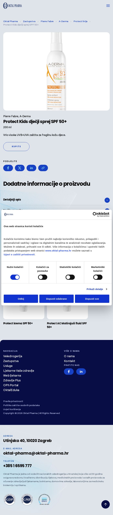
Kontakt (69, 361)
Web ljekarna (12, 375)
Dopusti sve (92, 298)
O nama (69, 356)
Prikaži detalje (95, 289)
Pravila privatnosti (13, 401)
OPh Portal (10, 385)
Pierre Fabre (47, 21)
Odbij (21, 298)
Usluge (8, 366)
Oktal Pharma (10, 21)
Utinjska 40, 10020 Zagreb (27, 440)
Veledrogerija (12, 356)
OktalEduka (11, 390)
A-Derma (63, 21)
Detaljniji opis (56, 200)
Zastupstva (29, 21)
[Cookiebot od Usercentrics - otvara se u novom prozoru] (95, 214)
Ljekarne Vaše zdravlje (18, 370)
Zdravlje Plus (12, 380)
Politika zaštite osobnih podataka (21, 405)
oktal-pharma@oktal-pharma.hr (36, 453)
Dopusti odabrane (56, 298)
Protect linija (80, 21)
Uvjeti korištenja (12, 409)
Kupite (16, 146)
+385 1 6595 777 (17, 465)
